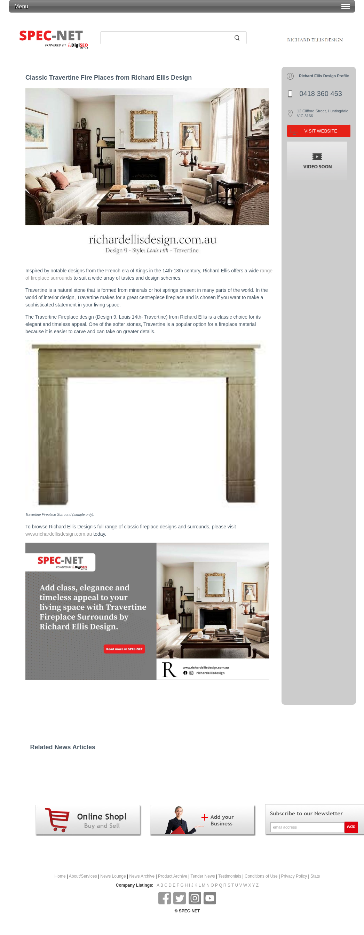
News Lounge (113, 876)
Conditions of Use (261, 876)
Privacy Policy (294, 876)
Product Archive (172, 876)
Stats (315, 876)
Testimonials (229, 876)
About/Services (83, 876)
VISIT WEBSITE (320, 131)
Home (60, 876)
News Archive (142, 876)
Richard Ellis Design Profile (324, 76)
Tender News (203, 876)
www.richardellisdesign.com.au (58, 534)
